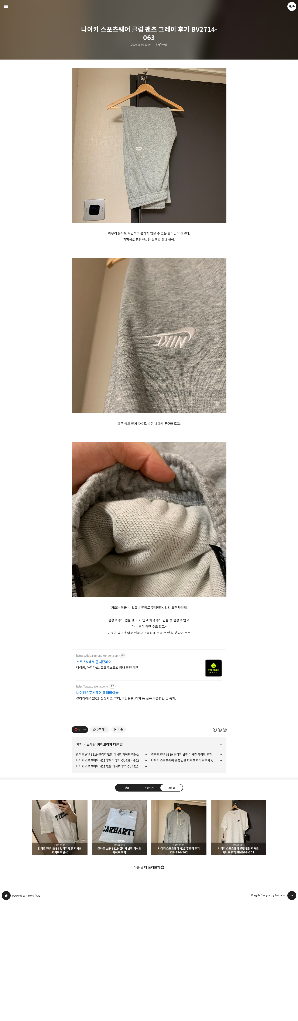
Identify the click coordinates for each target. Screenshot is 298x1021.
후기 (80, 864)
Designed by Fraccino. (273, 1014)
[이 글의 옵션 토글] (84, 848)
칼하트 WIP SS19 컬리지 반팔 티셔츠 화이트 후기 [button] (119, 946)
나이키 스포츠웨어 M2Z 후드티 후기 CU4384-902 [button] (178, 946)
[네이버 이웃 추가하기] (118, 848)
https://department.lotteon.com (97, 775)
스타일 (90, 864)
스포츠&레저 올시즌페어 (94, 781)
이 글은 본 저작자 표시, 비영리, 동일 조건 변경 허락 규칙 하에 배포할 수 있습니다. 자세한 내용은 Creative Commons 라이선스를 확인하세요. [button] (219, 848)
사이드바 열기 (6, 6)
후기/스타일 (161, 44)
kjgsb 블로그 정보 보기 (292, 6)
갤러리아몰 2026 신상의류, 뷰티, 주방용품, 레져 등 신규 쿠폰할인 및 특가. (126, 818)
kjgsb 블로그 (6, 1015)
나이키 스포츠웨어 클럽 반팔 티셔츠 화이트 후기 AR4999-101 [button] (238, 946)
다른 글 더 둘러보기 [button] (147, 986)
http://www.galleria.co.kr (92, 805)
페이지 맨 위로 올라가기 (292, 1015)
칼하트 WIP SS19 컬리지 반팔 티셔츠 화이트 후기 (181, 873)
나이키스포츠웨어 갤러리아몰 (97, 812)
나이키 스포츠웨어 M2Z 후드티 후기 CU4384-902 (107, 879)
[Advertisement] (149, 93)
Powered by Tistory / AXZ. (26, 1014)
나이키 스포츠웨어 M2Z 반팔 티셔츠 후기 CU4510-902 (110, 885)
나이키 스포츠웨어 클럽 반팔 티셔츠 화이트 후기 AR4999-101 (186, 879)
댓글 (126, 907)
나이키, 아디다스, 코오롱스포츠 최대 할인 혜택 (107, 787)
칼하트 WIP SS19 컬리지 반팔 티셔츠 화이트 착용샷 (108, 873)
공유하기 (149, 907)
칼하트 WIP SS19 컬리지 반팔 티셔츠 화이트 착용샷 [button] (60, 946)
